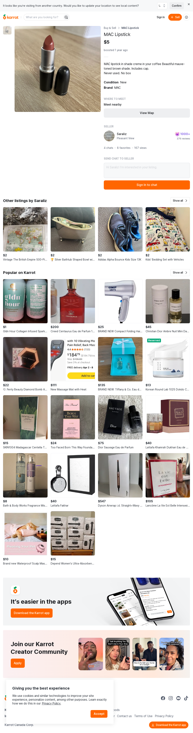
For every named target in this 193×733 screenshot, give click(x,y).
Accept (99, 714)
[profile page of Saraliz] (109, 136)
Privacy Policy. (51, 703)
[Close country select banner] (188, 4)
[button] (180, 200)
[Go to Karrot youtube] (178, 698)
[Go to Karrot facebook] (163, 698)
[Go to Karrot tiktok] (186, 698)
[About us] (186, 17)
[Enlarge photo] (58, 69)
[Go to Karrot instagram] (170, 698)
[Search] (66, 17)
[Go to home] (10, 17)
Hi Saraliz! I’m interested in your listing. (147, 170)
